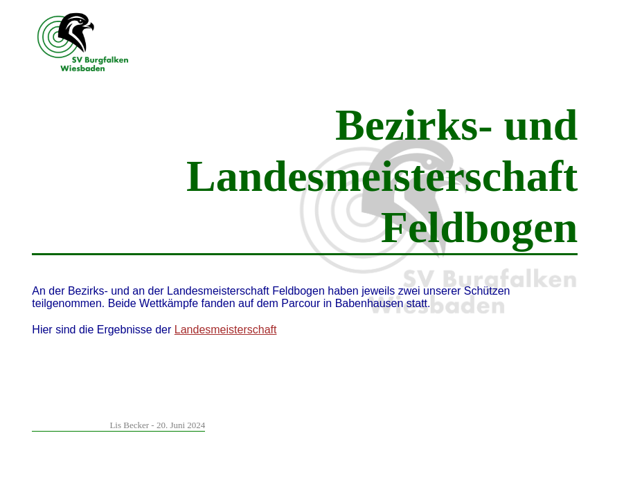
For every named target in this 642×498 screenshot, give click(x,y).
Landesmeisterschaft (226, 329)
